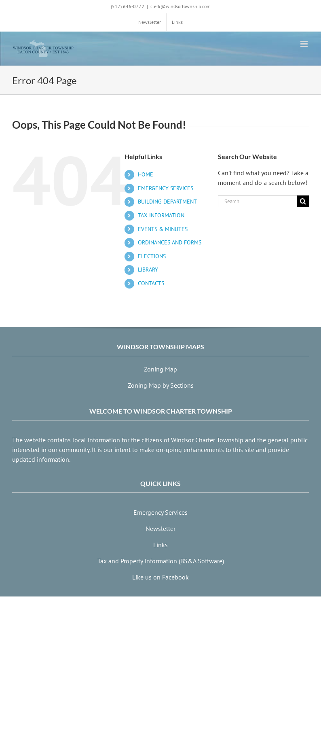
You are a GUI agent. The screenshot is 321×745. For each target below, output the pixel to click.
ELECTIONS (152, 256)
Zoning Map (160, 369)
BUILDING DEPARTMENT (167, 201)
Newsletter (160, 528)
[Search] (303, 201)
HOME (145, 174)
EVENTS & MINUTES (163, 229)
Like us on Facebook (160, 577)
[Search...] (257, 201)
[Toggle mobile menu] (304, 44)
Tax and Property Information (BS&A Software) (160, 561)
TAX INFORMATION (161, 215)
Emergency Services (160, 512)
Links (160, 545)
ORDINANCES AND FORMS (169, 242)
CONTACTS (151, 283)
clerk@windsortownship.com (180, 6)
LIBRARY (148, 269)
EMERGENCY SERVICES (165, 188)
